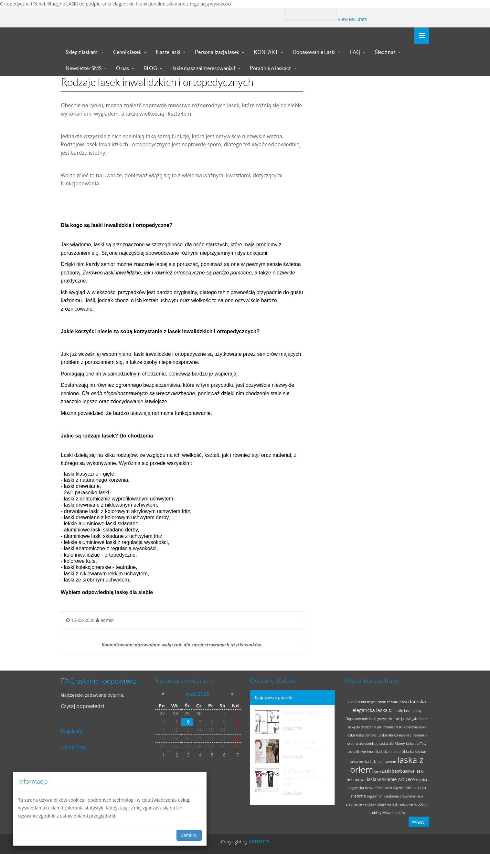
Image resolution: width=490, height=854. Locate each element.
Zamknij (189, 835)
